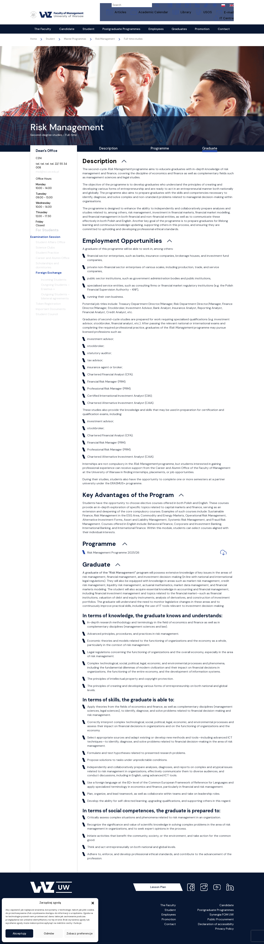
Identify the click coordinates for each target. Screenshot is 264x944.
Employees (169, 921)
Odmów (49, 933)
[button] (93, 903)
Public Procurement (221, 926)
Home (33, 43)
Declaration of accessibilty (216, 930)
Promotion (169, 926)
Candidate (226, 912)
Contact (170, 930)
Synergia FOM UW (222, 921)
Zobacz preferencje (80, 933)
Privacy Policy (224, 935)
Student (170, 916)
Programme (160, 153)
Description (108, 153)
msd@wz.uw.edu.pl (47, 176)
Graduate (210, 153)
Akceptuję (19, 933)
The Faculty (168, 912)
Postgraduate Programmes (215, 916)
